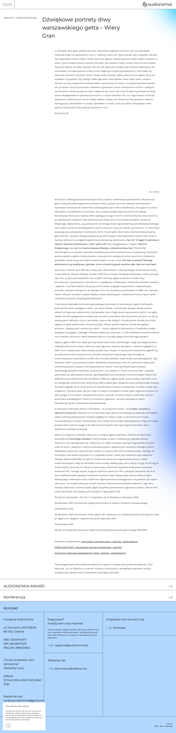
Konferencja (14, 597)
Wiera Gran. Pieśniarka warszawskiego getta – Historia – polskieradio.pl (90, 553)
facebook (119, 627)
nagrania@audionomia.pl (71, 645)
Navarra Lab (168, 726)
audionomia (9, 18)
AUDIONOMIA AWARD (24, 586)
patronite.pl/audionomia (70, 668)
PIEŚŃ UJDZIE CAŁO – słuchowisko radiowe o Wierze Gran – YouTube (88, 547)
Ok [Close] (8, 726)
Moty (161, 726)
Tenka (156, 726)
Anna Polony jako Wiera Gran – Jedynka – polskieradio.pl (109, 541)
